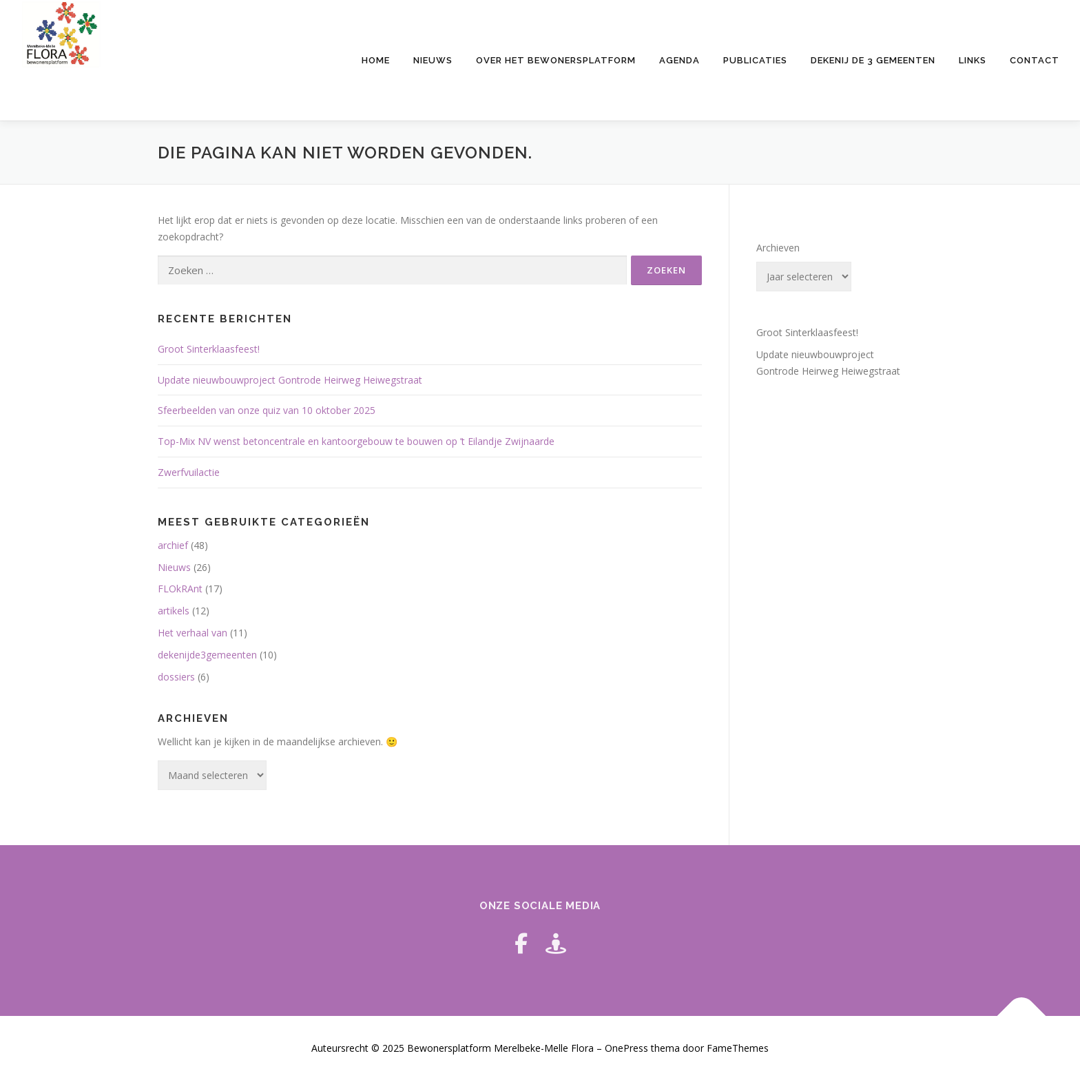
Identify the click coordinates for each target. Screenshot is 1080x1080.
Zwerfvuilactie (189, 472)
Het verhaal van (192, 632)
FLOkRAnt (180, 588)
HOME (376, 60)
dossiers (176, 676)
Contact (1034, 60)
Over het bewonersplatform (556, 60)
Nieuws (433, 60)
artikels (173, 610)
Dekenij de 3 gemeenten (873, 60)
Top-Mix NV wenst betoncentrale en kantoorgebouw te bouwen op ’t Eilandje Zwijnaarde (356, 441)
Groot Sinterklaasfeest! (209, 348)
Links (972, 60)
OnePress (626, 1048)
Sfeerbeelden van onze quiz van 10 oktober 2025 (266, 410)
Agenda (679, 60)
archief (173, 545)
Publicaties (755, 60)
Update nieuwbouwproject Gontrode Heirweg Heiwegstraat (290, 379)
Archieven (778, 247)
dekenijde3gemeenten (207, 654)
